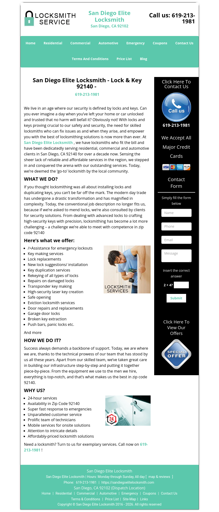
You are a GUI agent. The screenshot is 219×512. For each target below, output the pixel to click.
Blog (143, 58)
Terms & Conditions (85, 499)
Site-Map (129, 499)
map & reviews (159, 477)
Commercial (80, 43)
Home (30, 43)
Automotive (108, 43)
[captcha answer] (181, 285)
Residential (53, 43)
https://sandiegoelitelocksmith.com (128, 482)
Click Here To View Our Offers (176, 327)
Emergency (135, 43)
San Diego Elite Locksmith (48, 142)
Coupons (160, 43)
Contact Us (184, 43)
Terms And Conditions (90, 58)
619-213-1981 (183, 18)
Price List (124, 58)
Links (144, 499)
